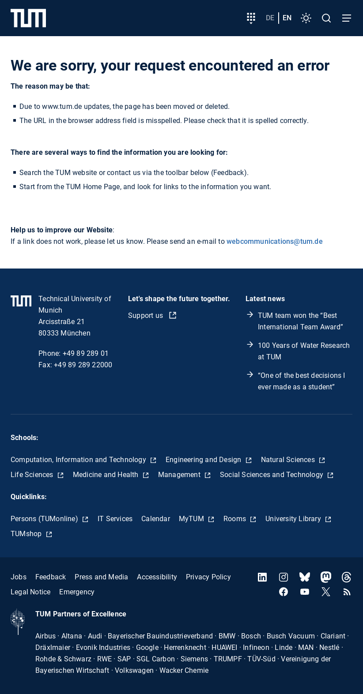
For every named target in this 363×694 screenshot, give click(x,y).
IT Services (115, 519)
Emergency (77, 592)
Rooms (235, 519)
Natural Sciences (289, 459)
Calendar (155, 519)
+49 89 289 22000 (83, 365)
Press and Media (101, 577)
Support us (146, 315)
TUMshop (27, 534)
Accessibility (157, 577)
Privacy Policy (208, 577)
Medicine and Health (106, 474)
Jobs (18, 577)
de (270, 18)
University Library (294, 519)
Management (180, 474)
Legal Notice (30, 592)
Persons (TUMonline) (45, 519)
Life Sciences (33, 474)
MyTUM (192, 519)
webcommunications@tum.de (275, 241)
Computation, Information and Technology (79, 459)
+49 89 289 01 (86, 353)
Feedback (50, 577)
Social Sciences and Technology (272, 474)
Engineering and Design (204, 459)
